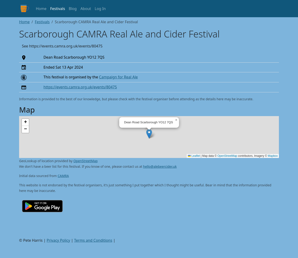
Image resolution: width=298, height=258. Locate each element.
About (85, 8)
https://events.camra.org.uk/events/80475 (80, 87)
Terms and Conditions (93, 240)
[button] (149, 134)
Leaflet (194, 155)
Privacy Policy (58, 240)
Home (41, 8)
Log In (100, 8)
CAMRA (63, 176)
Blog (73, 8)
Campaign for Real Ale (118, 77)
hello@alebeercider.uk (160, 166)
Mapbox (273, 155)
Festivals (57, 8)
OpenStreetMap (227, 155)
